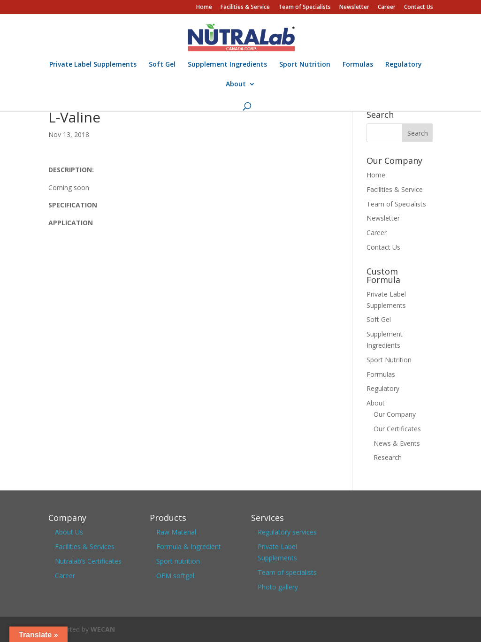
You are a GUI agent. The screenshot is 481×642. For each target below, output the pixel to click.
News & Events (397, 443)
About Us (69, 531)
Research (388, 457)
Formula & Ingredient (188, 546)
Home (204, 7)
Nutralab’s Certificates (88, 561)
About (236, 84)
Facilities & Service (245, 7)
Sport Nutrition (304, 65)
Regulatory (403, 65)
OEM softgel (175, 575)
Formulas (358, 65)
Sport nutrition (178, 561)
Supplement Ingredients (227, 65)
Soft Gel (162, 65)
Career (387, 7)
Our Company (395, 414)
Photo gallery (278, 586)
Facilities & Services (85, 546)
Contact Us (418, 7)
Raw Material (176, 531)
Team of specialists (287, 572)
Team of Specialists (304, 7)
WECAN (103, 629)
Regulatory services (287, 531)
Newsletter (354, 7)
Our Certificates (397, 428)
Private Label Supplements (93, 65)
